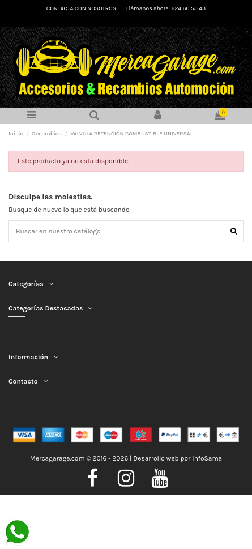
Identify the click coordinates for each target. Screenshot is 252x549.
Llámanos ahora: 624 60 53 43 (166, 8)
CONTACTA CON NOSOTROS (81, 8)
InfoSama (207, 458)
